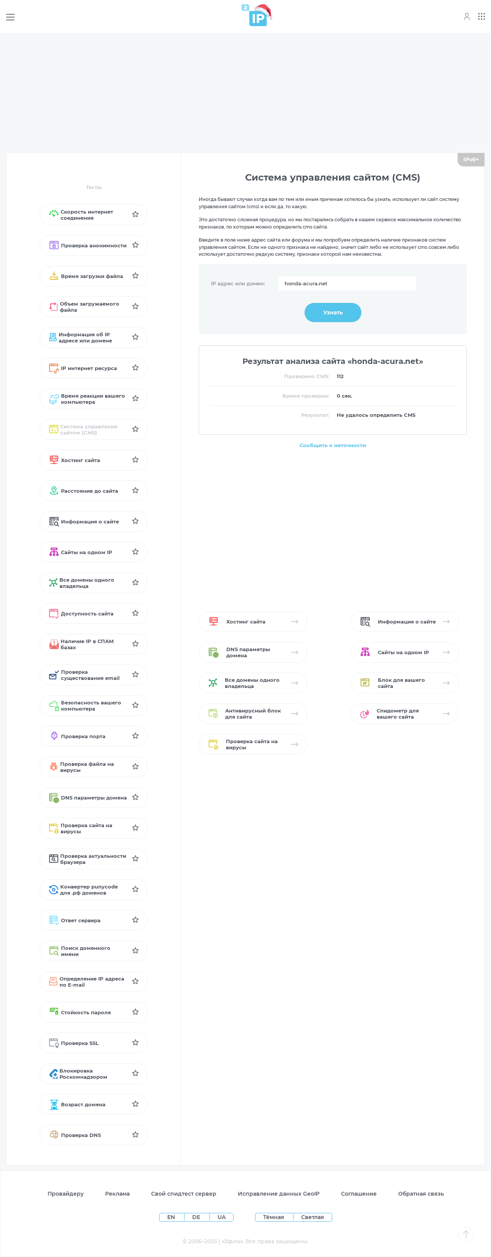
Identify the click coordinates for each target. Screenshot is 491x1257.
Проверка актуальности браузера (87, 859)
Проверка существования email (84, 675)
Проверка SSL (74, 1043)
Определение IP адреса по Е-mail (86, 982)
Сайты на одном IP (80, 552)
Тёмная (273, 1217)
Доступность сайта (81, 614)
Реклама (117, 1193)
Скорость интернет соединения (81, 215)
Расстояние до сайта (83, 491)
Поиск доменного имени (79, 951)
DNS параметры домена (88, 798)
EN (171, 1217)
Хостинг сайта (74, 460)
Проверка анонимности (88, 245)
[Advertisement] (245, 92)
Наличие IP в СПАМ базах (81, 644)
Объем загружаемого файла (84, 307)
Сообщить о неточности (333, 445)
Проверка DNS (75, 1135)
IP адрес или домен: (238, 283)
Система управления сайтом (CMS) (83, 429)
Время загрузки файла (86, 276)
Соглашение (359, 1193)
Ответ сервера (75, 920)
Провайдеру (66, 1193)
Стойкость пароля (80, 1012)
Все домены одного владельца (81, 583)
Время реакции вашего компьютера (87, 399)
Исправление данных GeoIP (279, 1193)
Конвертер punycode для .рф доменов (83, 890)
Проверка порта (77, 736)
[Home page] (254, 15)
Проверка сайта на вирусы (80, 828)
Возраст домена (77, 1104)
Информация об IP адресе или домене (80, 337)
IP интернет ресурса (83, 368)
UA (221, 1217)
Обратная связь (421, 1193)
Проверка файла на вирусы (81, 767)
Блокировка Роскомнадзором (78, 1074)
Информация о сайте (84, 521)
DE (197, 1217)
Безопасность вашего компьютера (85, 705)
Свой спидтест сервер (183, 1193)
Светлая (312, 1217)
